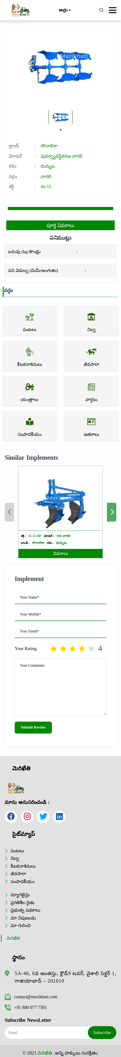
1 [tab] (61, 130)
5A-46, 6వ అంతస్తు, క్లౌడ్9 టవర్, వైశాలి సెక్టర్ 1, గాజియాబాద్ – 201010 (65, 977)
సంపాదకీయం (22, 881)
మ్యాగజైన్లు (20, 894)
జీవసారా (18, 873)
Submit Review (33, 727)
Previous (9, 512)
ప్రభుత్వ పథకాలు (25, 910)
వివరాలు (60, 553)
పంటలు (17, 850)
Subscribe (102, 1032)
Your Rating (26, 648)
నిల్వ (15, 858)
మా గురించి (21, 925)
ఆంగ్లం (64, 10)
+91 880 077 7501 (26, 1007)
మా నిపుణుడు (23, 917)
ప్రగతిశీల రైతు (22, 902)
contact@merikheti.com (31, 996)
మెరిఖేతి (13, 938)
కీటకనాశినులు (23, 866)
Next (111, 512)
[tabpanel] (60, 117)
